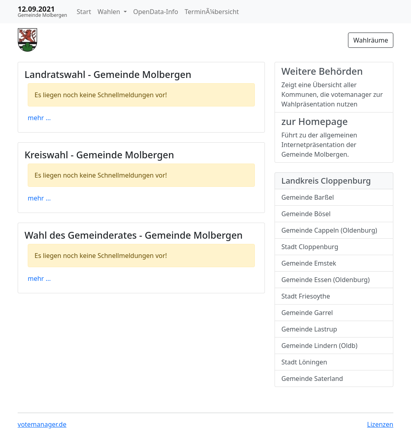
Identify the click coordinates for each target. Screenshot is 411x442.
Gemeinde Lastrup (309, 329)
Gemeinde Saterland (312, 378)
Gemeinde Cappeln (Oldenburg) (329, 230)
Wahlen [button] (110, 11)
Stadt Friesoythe (305, 296)
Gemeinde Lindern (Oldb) (319, 345)
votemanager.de (42, 424)
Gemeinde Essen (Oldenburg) (325, 279)
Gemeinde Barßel (307, 197)
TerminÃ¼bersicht (212, 11)
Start (84, 11)
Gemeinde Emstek (308, 263)
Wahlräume (370, 40)
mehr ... (39, 117)
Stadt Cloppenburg (309, 246)
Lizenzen (380, 424)
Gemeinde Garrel (307, 312)
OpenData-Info (155, 11)
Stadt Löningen (304, 362)
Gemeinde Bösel (306, 213)
